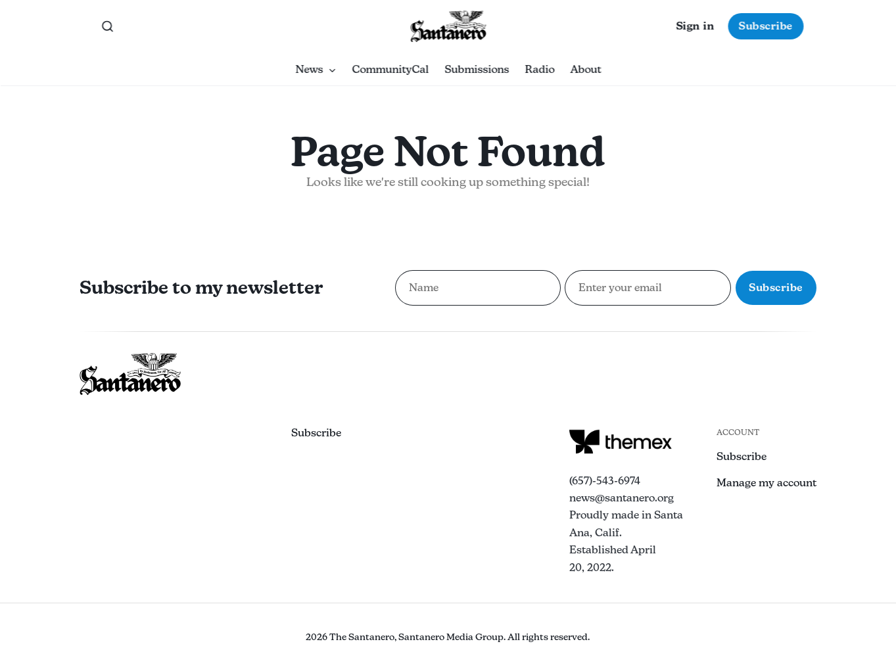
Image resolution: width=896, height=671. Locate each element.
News (315, 69)
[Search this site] (107, 26)
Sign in (695, 26)
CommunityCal (390, 69)
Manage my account (766, 482)
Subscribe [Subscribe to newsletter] (776, 287)
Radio (539, 69)
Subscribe (765, 26)
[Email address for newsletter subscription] (647, 288)
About (585, 69)
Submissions (476, 69)
